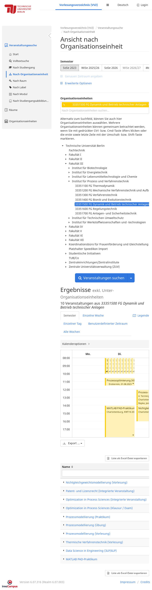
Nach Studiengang (22, 67)
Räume (10, 110)
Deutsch (123, 5)
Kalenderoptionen (74, 344)
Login (142, 5)
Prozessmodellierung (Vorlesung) (88, 533)
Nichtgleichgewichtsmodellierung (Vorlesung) (96, 482)
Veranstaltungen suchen (101, 277)
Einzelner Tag (73, 323)
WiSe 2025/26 (90, 68)
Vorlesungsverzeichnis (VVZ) (78, 5)
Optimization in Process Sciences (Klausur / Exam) (99, 508)
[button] (106, 371)
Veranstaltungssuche (20, 45)
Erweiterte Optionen (76, 83)
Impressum (127, 582)
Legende (141, 315)
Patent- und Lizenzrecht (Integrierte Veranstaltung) (100, 491)
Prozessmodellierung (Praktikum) (88, 517)
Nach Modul (18, 94)
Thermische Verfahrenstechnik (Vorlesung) (94, 542)
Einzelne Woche (93, 315)
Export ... (72, 443)
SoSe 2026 (111, 68)
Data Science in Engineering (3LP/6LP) (91, 551)
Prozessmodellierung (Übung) (86, 525)
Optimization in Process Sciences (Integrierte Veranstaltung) (106, 499)
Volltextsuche (19, 61)
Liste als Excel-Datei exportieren (127, 458)
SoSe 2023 (69, 68)
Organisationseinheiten (20, 121)
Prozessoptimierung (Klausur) (124, 380)
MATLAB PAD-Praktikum (121, 408)
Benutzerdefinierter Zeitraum (107, 323)
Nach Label (17, 87)
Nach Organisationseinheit (28, 74)
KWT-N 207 (129, 411)
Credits (145, 582)
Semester (66, 61)
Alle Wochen (72, 332)
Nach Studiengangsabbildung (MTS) (30, 101)
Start (14, 54)
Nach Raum (18, 81)
